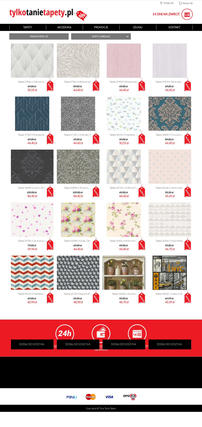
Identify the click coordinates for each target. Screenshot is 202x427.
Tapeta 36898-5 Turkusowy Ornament (170, 134)
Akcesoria (64, 27)
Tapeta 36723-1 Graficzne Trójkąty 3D (124, 188)
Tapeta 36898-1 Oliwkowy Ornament (78, 188)
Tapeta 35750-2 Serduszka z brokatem (32, 241)
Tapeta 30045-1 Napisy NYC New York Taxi (170, 294)
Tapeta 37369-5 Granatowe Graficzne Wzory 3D (32, 134)
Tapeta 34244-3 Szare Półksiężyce (170, 241)
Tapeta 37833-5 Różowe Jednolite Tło (124, 81)
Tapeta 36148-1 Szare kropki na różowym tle (170, 188)
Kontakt (174, 27)
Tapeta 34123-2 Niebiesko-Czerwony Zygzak (32, 294)
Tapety (27, 27)
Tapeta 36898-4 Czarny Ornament (32, 188)
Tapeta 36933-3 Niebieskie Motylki (124, 134)
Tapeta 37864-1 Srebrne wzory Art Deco (32, 81)
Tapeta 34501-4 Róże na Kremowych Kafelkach (124, 241)
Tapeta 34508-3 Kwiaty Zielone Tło (78, 241)
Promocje (101, 27)
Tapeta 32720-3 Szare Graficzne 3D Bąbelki (78, 294)
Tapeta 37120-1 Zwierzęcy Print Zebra (78, 134)
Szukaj (137, 27)
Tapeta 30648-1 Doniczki (124, 294)
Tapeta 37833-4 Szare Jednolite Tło (170, 81)
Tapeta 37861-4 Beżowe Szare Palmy (78, 81)
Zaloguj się (168, 3)
